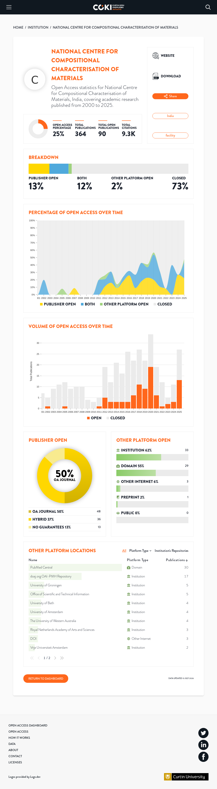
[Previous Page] (38, 658)
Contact (15, 756)
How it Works (19, 738)
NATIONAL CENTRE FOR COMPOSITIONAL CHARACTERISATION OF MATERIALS (115, 27)
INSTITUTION (38, 27)
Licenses (15, 762)
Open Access (18, 731)
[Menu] (9, 7)
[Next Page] (55, 658)
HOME (18, 27)
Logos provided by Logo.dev (24, 777)
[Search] (208, 7)
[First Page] (32, 658)
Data (11, 744)
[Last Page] (61, 658)
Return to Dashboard (45, 678)
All (124, 550)
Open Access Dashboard (27, 725)
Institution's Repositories (171, 550)
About (13, 750)
